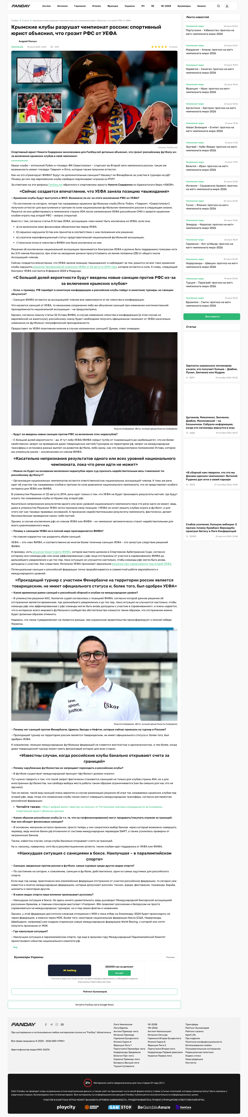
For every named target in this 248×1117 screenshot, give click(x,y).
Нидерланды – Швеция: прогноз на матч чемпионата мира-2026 (212, 265)
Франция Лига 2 (157, 1045)
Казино (201, 6)
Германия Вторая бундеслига (164, 1038)
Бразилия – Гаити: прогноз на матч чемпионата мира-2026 (208, 304)
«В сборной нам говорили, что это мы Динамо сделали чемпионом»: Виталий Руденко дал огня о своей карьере (211, 476)
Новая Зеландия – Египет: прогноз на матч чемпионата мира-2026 (210, 129)
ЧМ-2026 (153, 1028)
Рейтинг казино (194, 1031)
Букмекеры (184, 6)
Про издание (192, 1038)
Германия (80, 6)
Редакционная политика (199, 1052)
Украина (130, 6)
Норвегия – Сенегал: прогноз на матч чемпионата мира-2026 (210, 70)
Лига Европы (121, 1028)
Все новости (212, 316)
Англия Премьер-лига (126, 1031)
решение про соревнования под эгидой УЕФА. (142, 563)
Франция (112, 6)
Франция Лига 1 (122, 1045)
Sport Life (190, 1034)
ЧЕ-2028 (166, 6)
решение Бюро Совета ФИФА (52, 551)
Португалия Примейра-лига (129, 1048)
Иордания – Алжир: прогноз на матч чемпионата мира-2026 (209, 51)
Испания (62, 6)
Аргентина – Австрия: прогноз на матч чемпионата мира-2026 (211, 109)
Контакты (190, 1062)
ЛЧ (142, 6)
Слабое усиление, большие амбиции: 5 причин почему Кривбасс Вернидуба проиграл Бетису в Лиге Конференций (211, 528)
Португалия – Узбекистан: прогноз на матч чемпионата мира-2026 (210, 32)
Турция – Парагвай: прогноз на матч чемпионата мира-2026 (209, 284)
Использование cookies (198, 1045)
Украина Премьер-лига (127, 1059)
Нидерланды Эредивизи (127, 1052)
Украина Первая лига (160, 1055)
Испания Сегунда (157, 1034)
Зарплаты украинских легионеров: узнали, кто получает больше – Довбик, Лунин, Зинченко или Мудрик (212, 369)
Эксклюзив (17, 47)
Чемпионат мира (195, 26)
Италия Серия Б (156, 1041)
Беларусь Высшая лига (126, 1062)
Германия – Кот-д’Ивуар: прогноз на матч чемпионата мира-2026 (209, 245)
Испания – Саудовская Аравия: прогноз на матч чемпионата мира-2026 (211, 187)
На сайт (119, 973)
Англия (46, 6)
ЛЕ (152, 6)
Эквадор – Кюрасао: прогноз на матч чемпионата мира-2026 (209, 226)
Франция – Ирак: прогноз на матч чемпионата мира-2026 (208, 90)
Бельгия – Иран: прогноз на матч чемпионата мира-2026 (207, 168)
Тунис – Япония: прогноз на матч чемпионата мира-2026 (207, 206)
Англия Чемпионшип (159, 1031)
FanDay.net (55, 184)
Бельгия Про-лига (124, 1055)
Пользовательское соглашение (203, 1048)
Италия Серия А (122, 1041)
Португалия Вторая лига (161, 1048)
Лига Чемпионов (123, 1024)
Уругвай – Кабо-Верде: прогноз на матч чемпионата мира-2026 (211, 148)
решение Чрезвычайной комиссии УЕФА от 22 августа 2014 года (75, 266)
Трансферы (191, 1024)
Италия (96, 6)
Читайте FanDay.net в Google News (94, 1004)
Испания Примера (124, 1034)
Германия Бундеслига (126, 1038)
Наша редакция (194, 1059)
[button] (223, 6)
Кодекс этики (193, 1055)
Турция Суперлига (124, 1066)
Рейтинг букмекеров (95, 991)
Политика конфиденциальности (203, 1041)
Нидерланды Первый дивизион (165, 1052)
